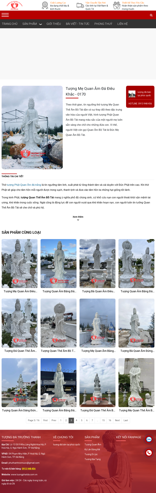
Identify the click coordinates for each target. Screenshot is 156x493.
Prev (54, 420)
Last (126, 420)
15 (103, 420)
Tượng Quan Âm (93, 444)
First (45, 420)
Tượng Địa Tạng (93, 459)
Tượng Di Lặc (91, 454)
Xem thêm (78, 217)
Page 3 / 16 (33, 420)
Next (117, 420)
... (97, 420)
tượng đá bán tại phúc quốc (66, 444)
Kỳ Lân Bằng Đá (92, 449)
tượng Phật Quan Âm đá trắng (24, 184)
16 (110, 420)
